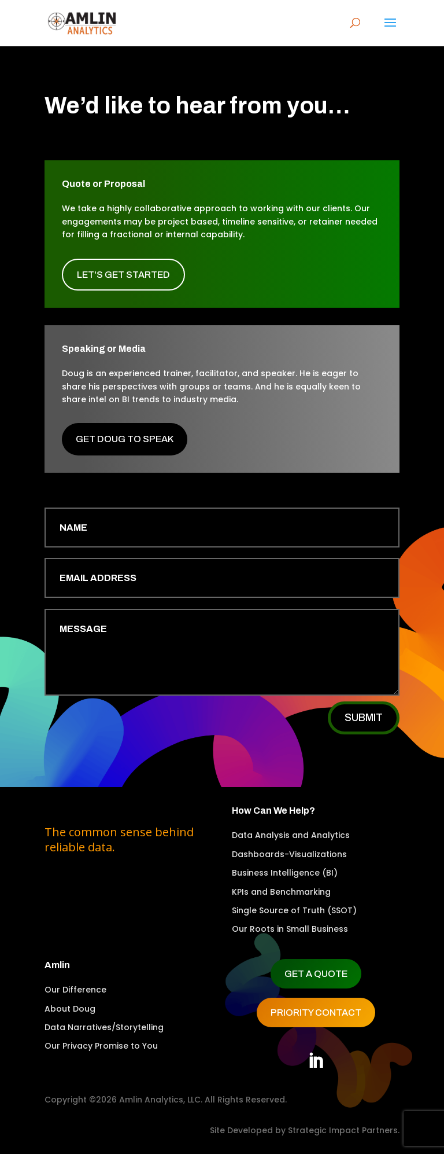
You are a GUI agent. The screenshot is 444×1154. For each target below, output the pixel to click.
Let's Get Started (123, 275)
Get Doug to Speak (124, 439)
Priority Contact (316, 1012)
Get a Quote (315, 974)
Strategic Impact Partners (343, 1130)
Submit (364, 717)
